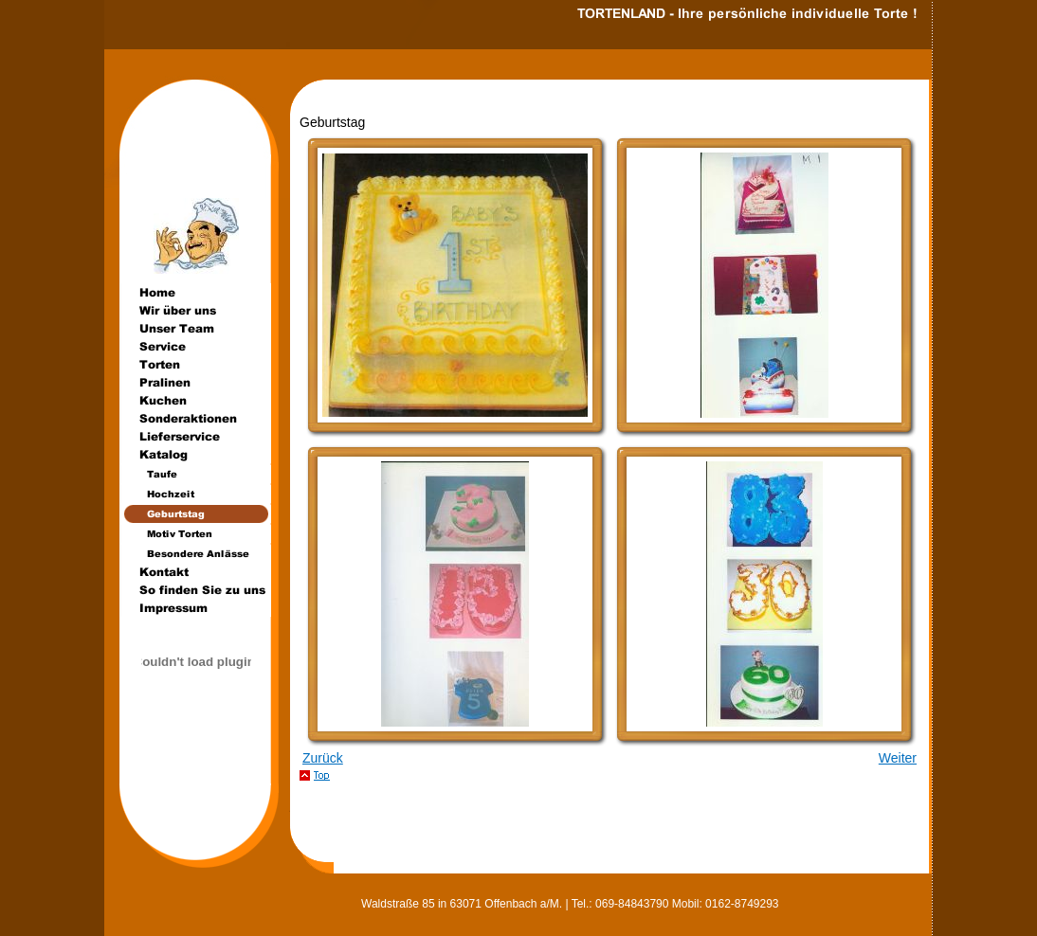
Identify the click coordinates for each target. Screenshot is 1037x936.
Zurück (322, 757)
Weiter (898, 757)
